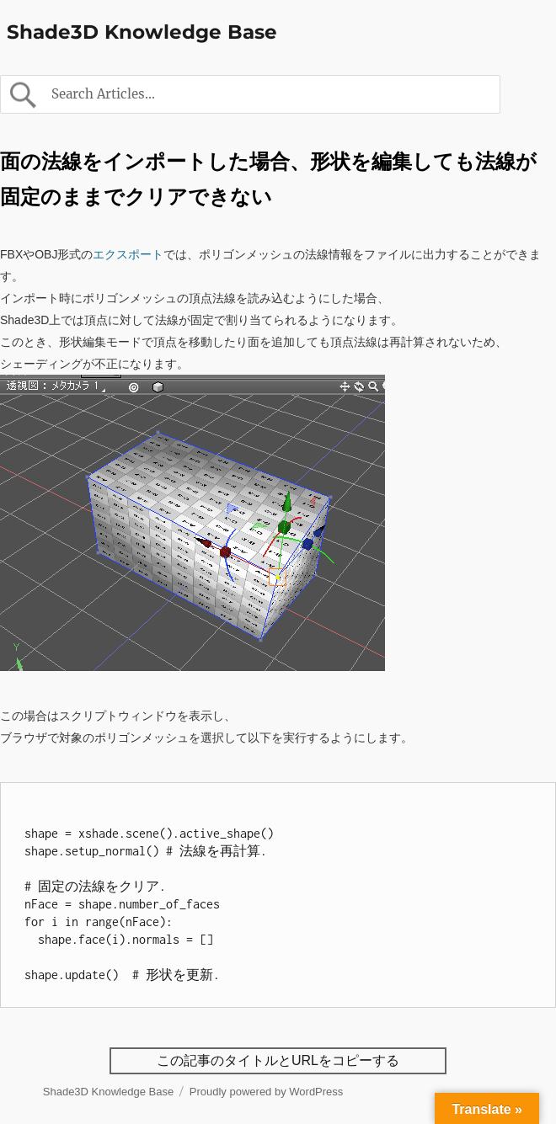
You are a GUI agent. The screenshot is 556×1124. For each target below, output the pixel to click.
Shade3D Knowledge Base (142, 32)
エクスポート (128, 254)
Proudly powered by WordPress (267, 1091)
